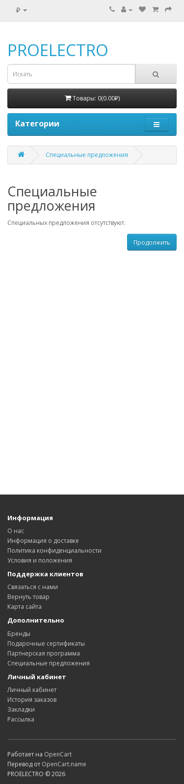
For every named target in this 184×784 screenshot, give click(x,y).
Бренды (18, 633)
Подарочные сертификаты (46, 643)
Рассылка (20, 719)
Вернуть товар (28, 597)
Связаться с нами (32, 587)
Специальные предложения (87, 155)
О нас (15, 531)
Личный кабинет (31, 690)
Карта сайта (24, 606)
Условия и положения (39, 560)
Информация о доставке (43, 540)
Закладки (21, 709)
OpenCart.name (64, 764)
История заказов (31, 699)
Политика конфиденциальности (54, 550)
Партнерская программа (43, 653)
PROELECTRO (57, 50)
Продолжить (151, 242)
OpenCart (58, 754)
